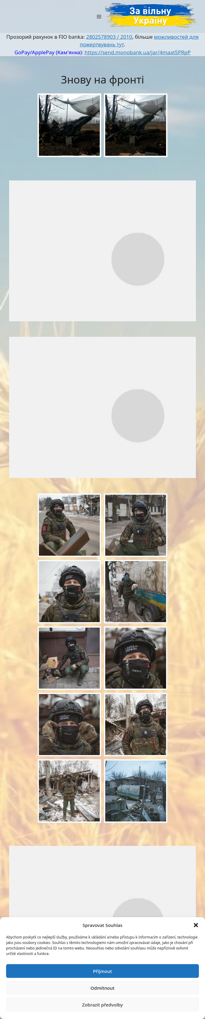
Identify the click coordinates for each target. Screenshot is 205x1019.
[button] (196, 925)
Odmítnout (103, 988)
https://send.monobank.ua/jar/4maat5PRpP (138, 52)
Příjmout (102, 971)
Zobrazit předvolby (102, 1005)
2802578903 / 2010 (109, 36)
